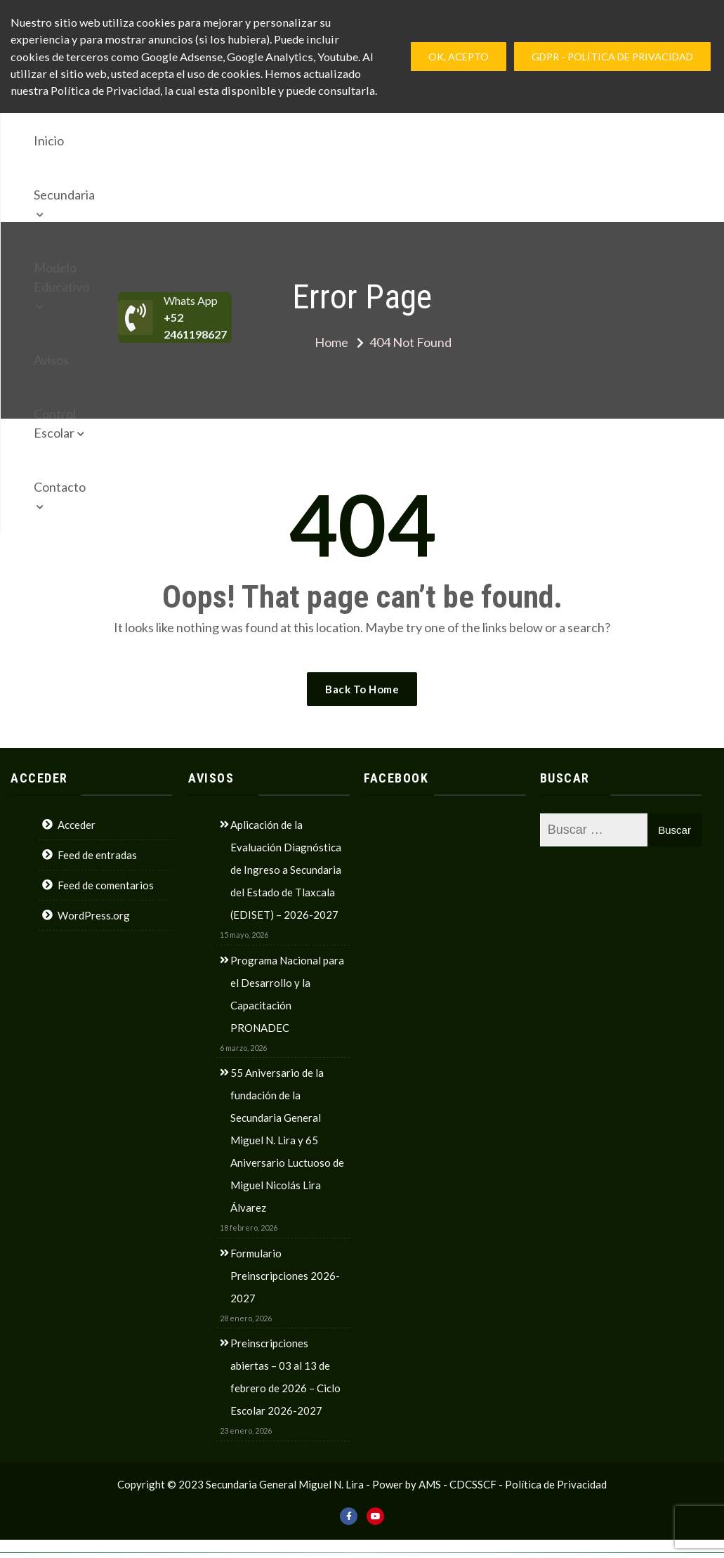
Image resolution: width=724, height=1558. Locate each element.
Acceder (77, 824)
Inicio (112, 140)
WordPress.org (94, 915)
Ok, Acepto (458, 57)
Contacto (123, 194)
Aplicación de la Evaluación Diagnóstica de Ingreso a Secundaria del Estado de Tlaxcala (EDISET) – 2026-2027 (285, 869)
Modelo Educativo (290, 140)
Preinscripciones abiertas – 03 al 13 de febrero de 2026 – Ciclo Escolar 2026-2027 (285, 1377)
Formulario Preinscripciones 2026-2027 (285, 1275)
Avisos (389, 140)
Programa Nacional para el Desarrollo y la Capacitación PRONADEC (287, 994)
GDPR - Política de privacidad (612, 57)
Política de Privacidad (556, 1484)
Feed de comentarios (106, 885)
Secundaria (178, 140)
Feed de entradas (97, 855)
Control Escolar (470, 140)
